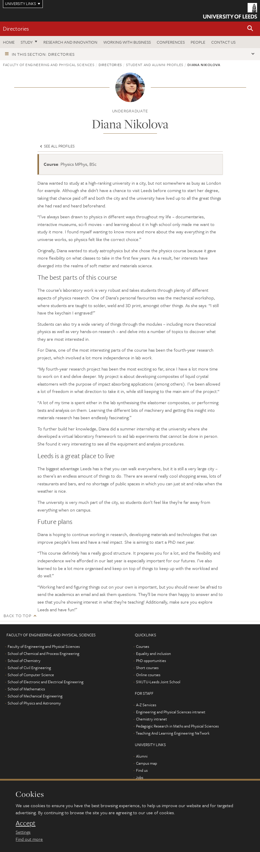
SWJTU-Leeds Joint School (158, 682)
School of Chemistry (24, 660)
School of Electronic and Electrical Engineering (46, 682)
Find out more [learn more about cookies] (29, 839)
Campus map (146, 763)
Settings (23, 832)
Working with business (127, 42)
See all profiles (57, 146)
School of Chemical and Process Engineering (43, 653)
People (198, 42)
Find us (142, 770)
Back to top (17, 615)
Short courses (147, 668)
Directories (16, 28)
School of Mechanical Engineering (35, 696)
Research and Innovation (70, 42)
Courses (142, 646)
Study (27, 42)
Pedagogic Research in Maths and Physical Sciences (177, 726)
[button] (250, 29)
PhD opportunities (151, 660)
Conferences (171, 42)
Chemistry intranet (151, 719)
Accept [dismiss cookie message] (25, 823)
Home (9, 42)
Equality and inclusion (153, 653)
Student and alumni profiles (154, 64)
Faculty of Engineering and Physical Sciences (48, 64)
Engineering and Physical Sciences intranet (170, 712)
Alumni (142, 756)
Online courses (148, 675)
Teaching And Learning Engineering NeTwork (173, 733)
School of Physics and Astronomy (34, 703)
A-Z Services (146, 705)
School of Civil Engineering (29, 668)
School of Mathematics (26, 689)
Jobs (139, 777)
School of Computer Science (31, 675)
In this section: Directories (43, 54)
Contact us (223, 42)
